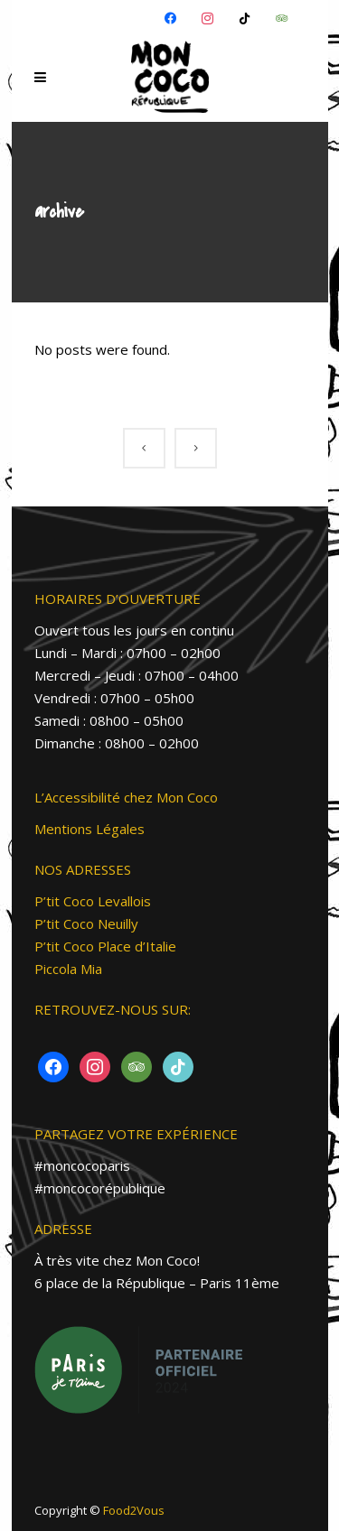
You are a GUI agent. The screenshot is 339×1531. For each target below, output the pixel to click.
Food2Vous (134, 1510)
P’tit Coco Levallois (92, 901)
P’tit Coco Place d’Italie (105, 946)
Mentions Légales (89, 829)
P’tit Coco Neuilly (86, 923)
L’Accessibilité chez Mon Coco (126, 797)
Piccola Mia (68, 969)
